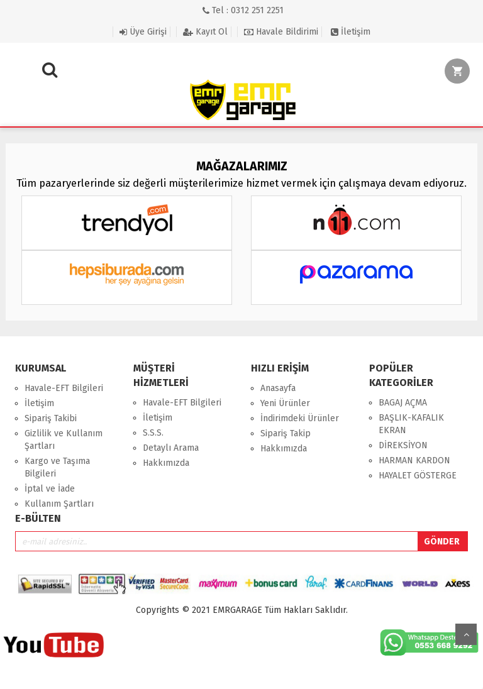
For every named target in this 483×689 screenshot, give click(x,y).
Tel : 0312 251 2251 (243, 10)
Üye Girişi (143, 31)
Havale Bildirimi (281, 31)
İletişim (350, 31)
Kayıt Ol (205, 31)
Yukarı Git (466, 634)
